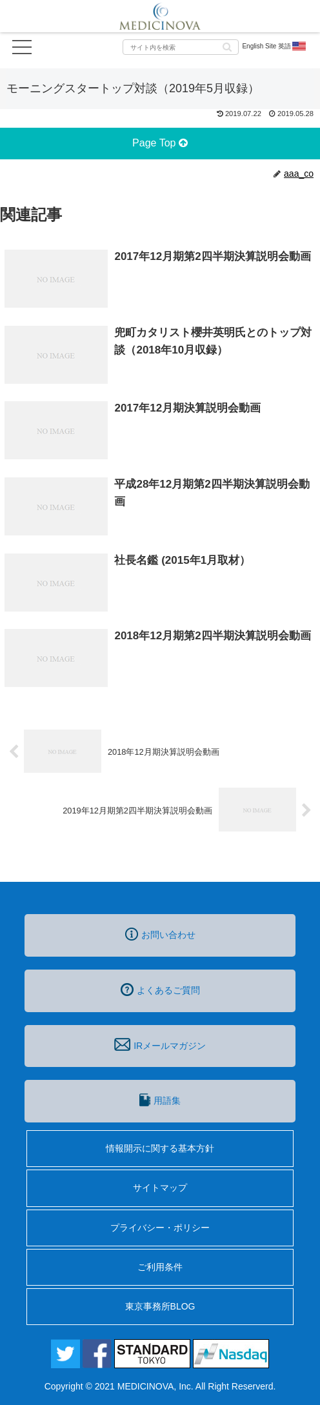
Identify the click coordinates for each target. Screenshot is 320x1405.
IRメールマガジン (160, 1044)
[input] (181, 47)
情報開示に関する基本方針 (160, 1148)
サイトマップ (160, 1187)
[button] (227, 46)
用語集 (160, 1099)
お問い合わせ (160, 934)
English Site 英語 (274, 46)
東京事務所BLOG (160, 1306)
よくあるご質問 (160, 989)
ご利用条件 (160, 1267)
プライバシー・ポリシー (160, 1227)
